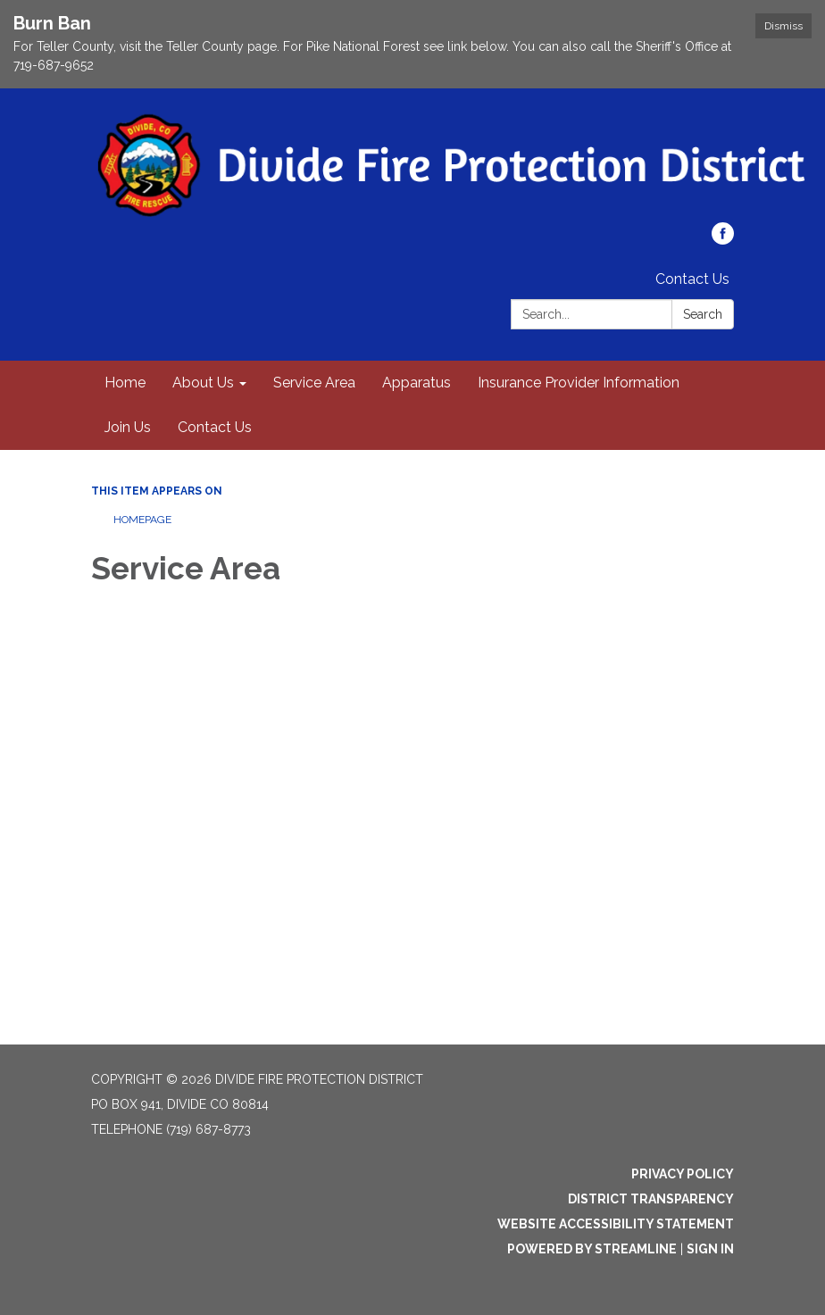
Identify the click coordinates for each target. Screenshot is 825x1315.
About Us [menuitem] (203, 382)
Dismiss (783, 26)
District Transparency (651, 1199)
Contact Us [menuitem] (215, 427)
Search (702, 314)
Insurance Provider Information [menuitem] (578, 382)
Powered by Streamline (592, 1249)
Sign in (710, 1249)
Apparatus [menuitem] (416, 382)
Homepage (142, 519)
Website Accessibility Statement (615, 1224)
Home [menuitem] (125, 382)
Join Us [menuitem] (127, 427)
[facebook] (723, 239)
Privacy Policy (682, 1174)
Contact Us (692, 278)
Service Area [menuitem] (314, 382)
